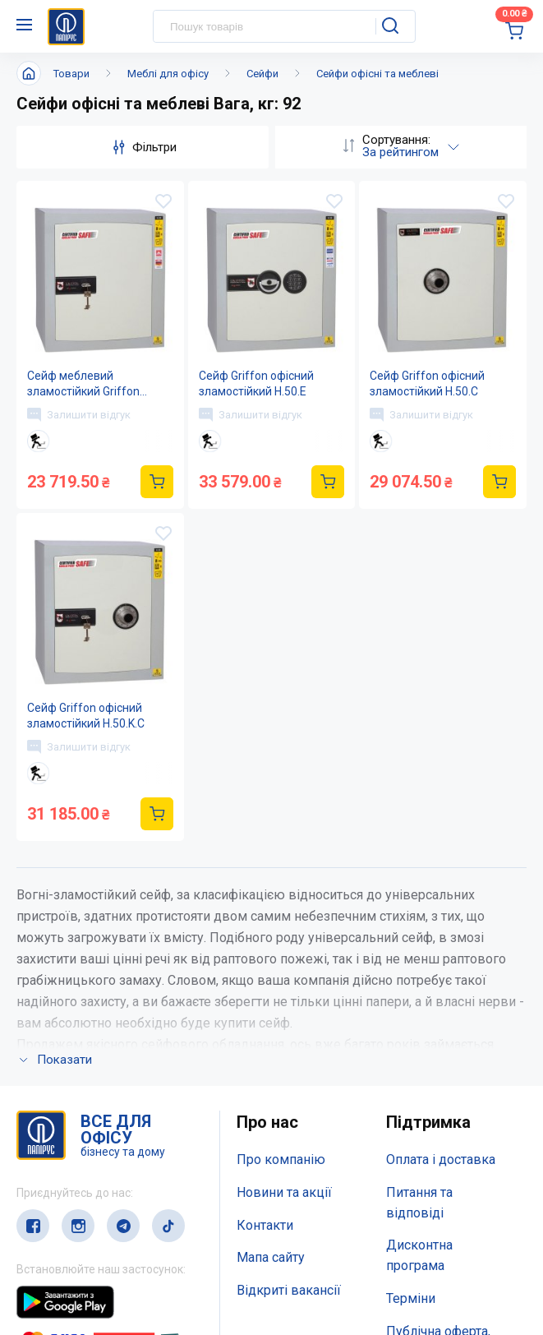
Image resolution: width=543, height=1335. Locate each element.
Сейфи (262, 73)
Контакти (265, 1225)
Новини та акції (284, 1192)
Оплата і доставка (440, 1159)
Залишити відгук (79, 414)
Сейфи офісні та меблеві (377, 73)
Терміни (410, 1298)
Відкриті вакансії (289, 1290)
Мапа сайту (271, 1257)
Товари (71, 73)
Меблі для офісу (168, 73)
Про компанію (281, 1159)
